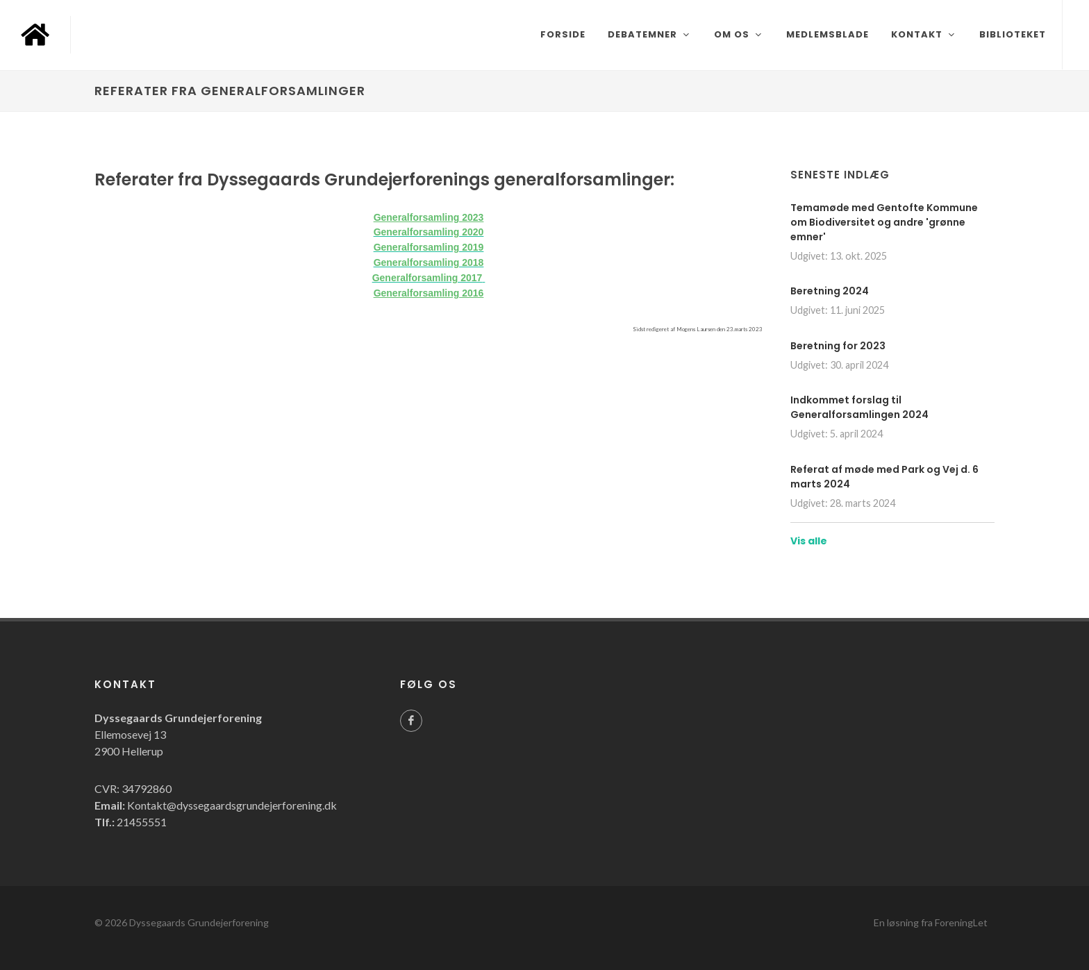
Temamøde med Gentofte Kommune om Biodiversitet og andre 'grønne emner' (884, 222)
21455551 (142, 821)
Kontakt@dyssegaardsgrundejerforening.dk (232, 805)
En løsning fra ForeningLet (931, 922)
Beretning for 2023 (838, 346)
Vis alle (808, 541)
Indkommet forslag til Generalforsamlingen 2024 (859, 407)
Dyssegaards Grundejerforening (199, 922)
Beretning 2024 (829, 291)
